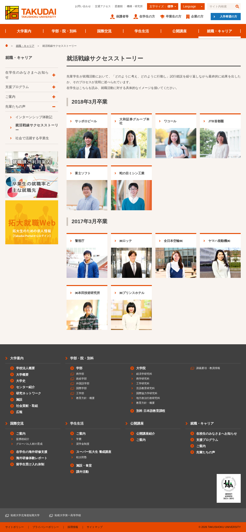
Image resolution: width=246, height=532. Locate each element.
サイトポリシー (14, 527)
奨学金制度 (82, 443)
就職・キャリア (219, 31)
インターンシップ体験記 (33, 117)
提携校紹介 (22, 439)
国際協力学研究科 (146, 393)
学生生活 (142, 31)
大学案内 (24, 31)
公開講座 (179, 31)
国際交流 (104, 31)
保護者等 (122, 16)
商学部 (80, 373)
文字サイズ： (161, 6)
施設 (19, 399)
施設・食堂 (84, 465)
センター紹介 (25, 387)
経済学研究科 (144, 373)
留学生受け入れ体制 (30, 464)
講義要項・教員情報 (208, 368)
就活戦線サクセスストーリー (36, 127)
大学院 (141, 368)
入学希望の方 (228, 16)
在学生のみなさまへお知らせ (27, 74)
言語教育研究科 (145, 388)
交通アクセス (103, 6)
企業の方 (197, 16)
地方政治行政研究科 (148, 398)
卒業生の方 (173, 16)
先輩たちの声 (15, 106)
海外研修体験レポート (31, 458)
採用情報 (73, 527)
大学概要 (22, 374)
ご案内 (10, 97)
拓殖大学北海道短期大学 (25, 515)
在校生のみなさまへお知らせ (216, 433)
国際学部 (81, 388)
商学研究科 (142, 378)
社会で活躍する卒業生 (32, 138)
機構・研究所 (135, 6)
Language (189, 6)
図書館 (119, 6)
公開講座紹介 (145, 433)
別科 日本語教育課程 (150, 411)
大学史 (20, 381)
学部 (79, 368)
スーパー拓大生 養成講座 (93, 452)
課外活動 (82, 472)
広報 (19, 412)
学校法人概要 (25, 368)
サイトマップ (95, 527)
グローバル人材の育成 (29, 443)
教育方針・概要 (85, 398)
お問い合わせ (83, 6)
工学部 (80, 393)
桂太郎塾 (81, 457)
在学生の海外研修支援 (31, 452)
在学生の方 (147, 16)
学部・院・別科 (64, 31)
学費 (78, 439)
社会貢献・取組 (27, 406)
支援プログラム (17, 87)
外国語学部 (82, 383)
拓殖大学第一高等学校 (68, 515)
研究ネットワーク (28, 393)
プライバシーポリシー (45, 527)
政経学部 (81, 378)
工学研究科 (142, 383)
